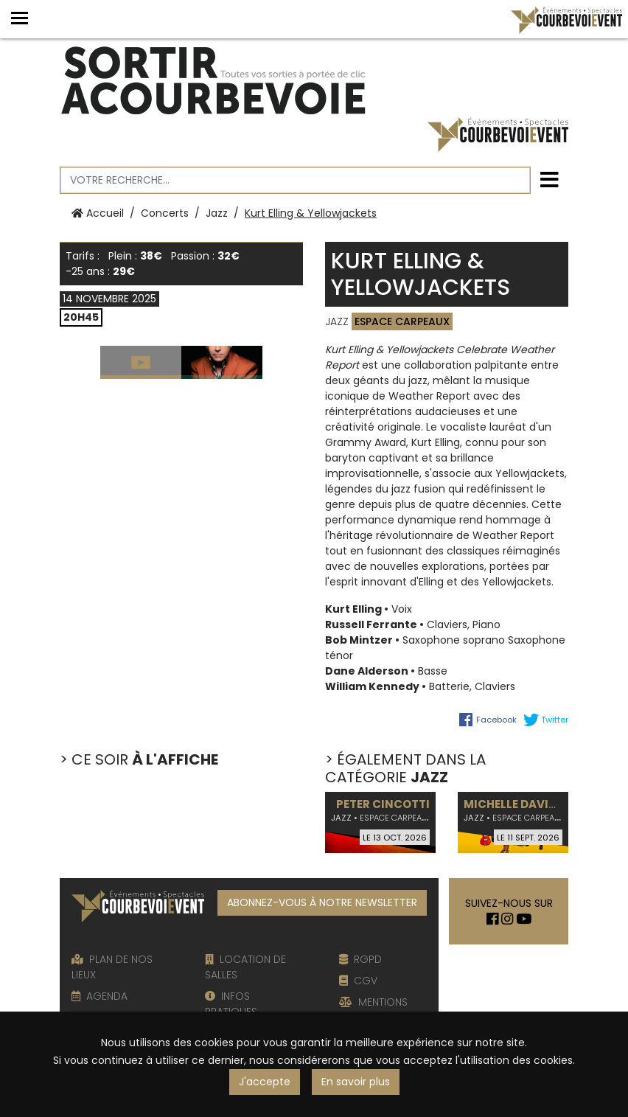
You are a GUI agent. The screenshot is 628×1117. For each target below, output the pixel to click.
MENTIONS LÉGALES (373, 1010)
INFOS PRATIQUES (231, 1004)
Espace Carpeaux (402, 321)
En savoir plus (355, 1081)
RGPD (360, 959)
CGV (358, 980)
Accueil (97, 213)
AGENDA (99, 996)
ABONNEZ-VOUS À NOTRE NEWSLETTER (322, 902)
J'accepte (264, 1081)
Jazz (217, 213)
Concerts (165, 213)
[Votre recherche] (295, 180)
